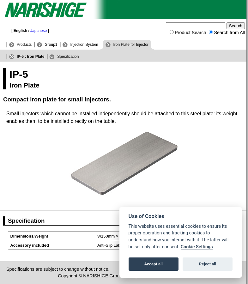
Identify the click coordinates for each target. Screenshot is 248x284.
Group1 (51, 44)
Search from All (229, 32)
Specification (68, 56)
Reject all (207, 264)
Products (24, 44)
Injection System (84, 44)
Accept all (153, 264)
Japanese (38, 30)
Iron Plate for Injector (130, 44)
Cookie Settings (197, 247)
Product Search (190, 32)
